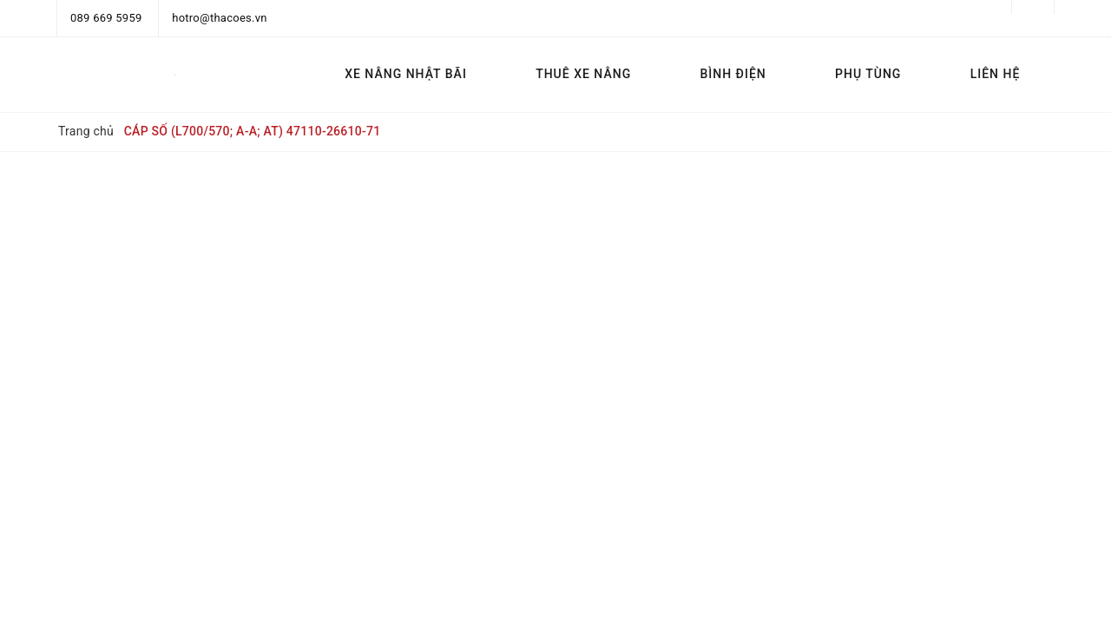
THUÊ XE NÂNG (583, 74)
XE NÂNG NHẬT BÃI (406, 74)
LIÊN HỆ (995, 74)
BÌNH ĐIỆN (733, 74)
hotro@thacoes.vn (219, 17)
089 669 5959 (106, 17)
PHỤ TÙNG (868, 74)
